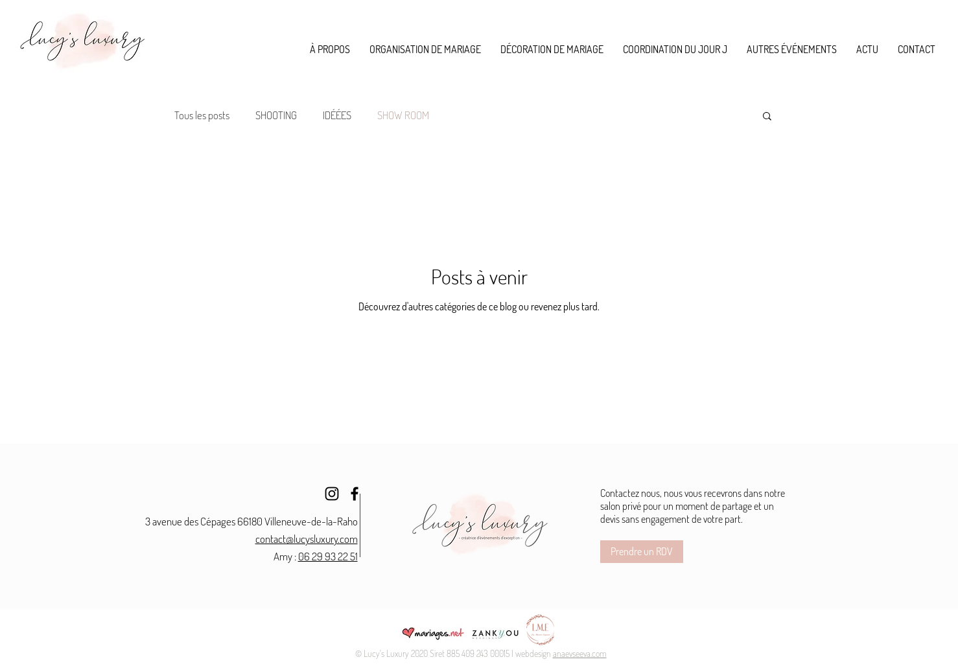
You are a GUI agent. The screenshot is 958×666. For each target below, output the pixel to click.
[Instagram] (332, 494)
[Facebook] (354, 494)
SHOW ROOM (403, 115)
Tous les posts (201, 115)
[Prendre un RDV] (641, 551)
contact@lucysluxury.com (306, 538)
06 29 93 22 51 (328, 556)
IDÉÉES (337, 115)
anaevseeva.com (580, 653)
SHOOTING (276, 115)
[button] (425, 49)
